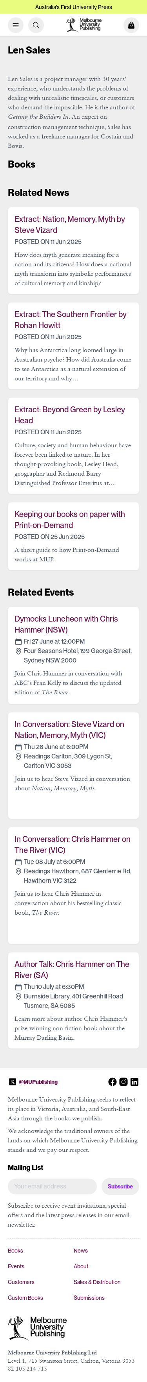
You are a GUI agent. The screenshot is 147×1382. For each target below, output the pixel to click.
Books (15, 1250)
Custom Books (25, 1298)
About (81, 1266)
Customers (21, 1282)
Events (16, 1266)
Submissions (89, 1298)
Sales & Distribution (97, 1282)
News (81, 1250)
